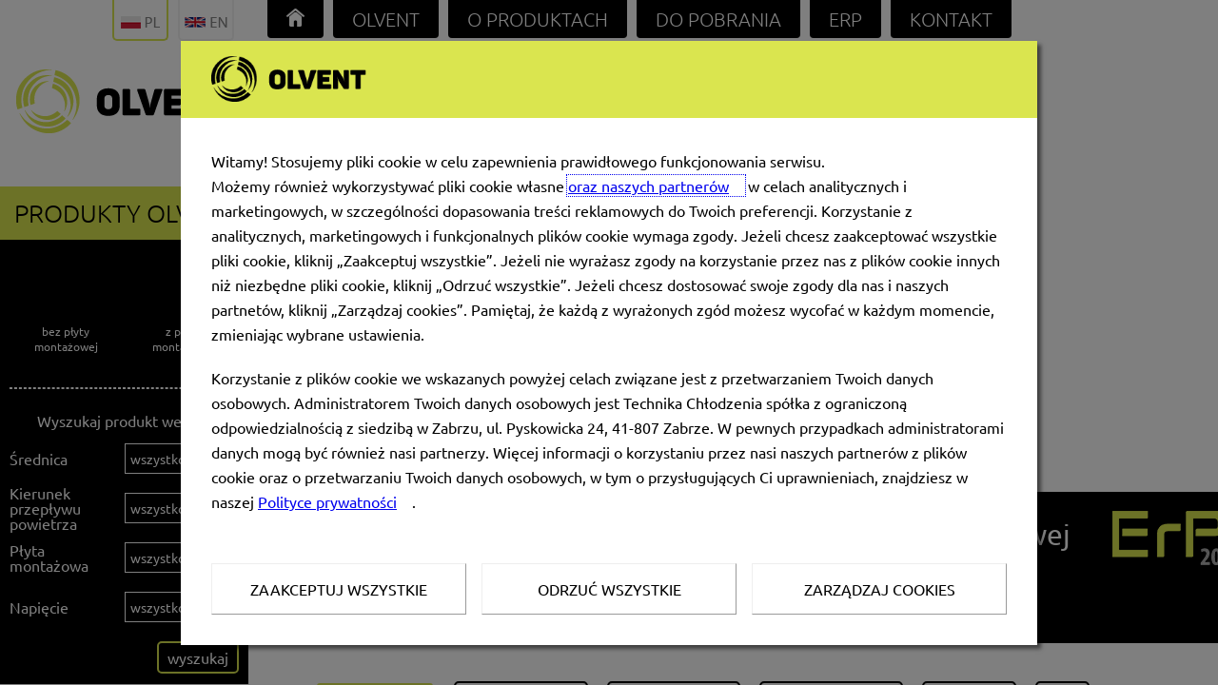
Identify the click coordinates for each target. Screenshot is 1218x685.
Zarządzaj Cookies (879, 588)
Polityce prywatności (327, 501)
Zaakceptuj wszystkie (338, 588)
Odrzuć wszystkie (609, 588)
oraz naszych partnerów (648, 185)
